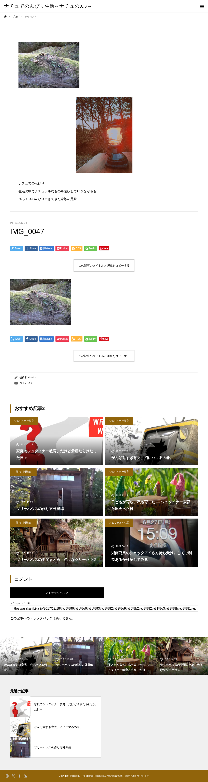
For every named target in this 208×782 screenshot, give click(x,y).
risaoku (32, 377)
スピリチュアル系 (119, 522)
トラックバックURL (20, 603)
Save (105, 248)
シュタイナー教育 (24, 420)
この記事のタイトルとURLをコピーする (104, 265)
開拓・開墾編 (23, 471)
